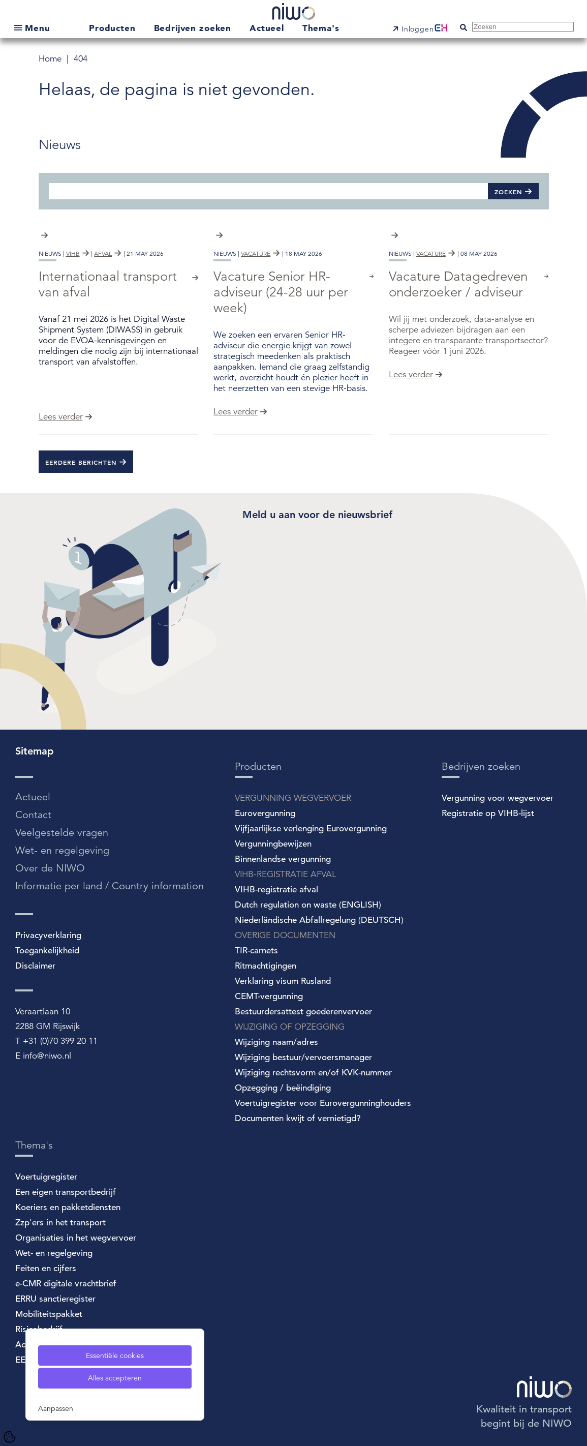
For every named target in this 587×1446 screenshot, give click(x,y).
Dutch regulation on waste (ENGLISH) (308, 904)
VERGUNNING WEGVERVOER (293, 798)
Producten (114, 27)
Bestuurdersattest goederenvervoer (303, 1011)
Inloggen (417, 29)
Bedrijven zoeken (194, 27)
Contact (33, 814)
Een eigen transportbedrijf (65, 1192)
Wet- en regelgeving (62, 850)
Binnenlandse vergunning (283, 859)
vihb (73, 253)
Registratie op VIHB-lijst (488, 813)
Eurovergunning (265, 813)
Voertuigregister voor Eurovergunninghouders (323, 1103)
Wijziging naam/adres (276, 1042)
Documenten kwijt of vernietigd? (298, 1118)
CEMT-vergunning (269, 996)
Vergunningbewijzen (273, 843)
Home (51, 58)
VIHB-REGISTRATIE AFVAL (285, 874)
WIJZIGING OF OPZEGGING (290, 1026)
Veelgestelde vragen (61, 832)
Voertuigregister (46, 1176)
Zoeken (508, 192)
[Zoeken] (268, 191)
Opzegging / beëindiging (283, 1087)
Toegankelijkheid (47, 950)
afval (103, 253)
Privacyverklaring (48, 935)
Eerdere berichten (81, 462)
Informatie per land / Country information (109, 886)
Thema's (320, 27)
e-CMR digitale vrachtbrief (65, 1283)
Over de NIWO (50, 868)
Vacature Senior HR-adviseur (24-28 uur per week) (280, 292)
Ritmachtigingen (265, 965)
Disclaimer (35, 965)
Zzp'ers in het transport (60, 1222)
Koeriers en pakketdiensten (67, 1207)
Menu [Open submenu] (37, 27)
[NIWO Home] (293, 12)
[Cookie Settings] (9, 1437)
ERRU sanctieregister (55, 1298)
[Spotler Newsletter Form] (395, 602)
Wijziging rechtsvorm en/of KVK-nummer (313, 1072)
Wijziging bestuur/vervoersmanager (303, 1057)
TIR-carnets (256, 950)
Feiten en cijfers (45, 1268)
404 (80, 58)
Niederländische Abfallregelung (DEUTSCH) (319, 920)
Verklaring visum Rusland (283, 981)
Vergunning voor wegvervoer (497, 798)
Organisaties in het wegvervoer (75, 1237)
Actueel (268, 27)
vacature (255, 253)
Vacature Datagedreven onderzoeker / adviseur (458, 284)
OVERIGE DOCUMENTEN (285, 935)
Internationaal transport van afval (108, 284)
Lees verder (61, 416)
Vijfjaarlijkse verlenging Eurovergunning (311, 828)
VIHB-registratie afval (276, 889)
